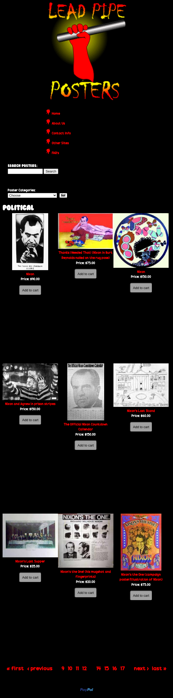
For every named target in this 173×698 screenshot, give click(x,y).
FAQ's (55, 153)
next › (141, 668)
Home (56, 114)
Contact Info (61, 133)
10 (70, 668)
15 (106, 668)
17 (122, 668)
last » (159, 668)
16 (114, 668)
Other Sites (60, 143)
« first (15, 668)
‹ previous (40, 668)
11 (77, 668)
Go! (63, 195)
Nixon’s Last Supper (30, 561)
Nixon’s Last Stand (141, 411)
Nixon (30, 274)
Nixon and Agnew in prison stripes (30, 404)
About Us (58, 124)
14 (98, 668)
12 (84, 668)
